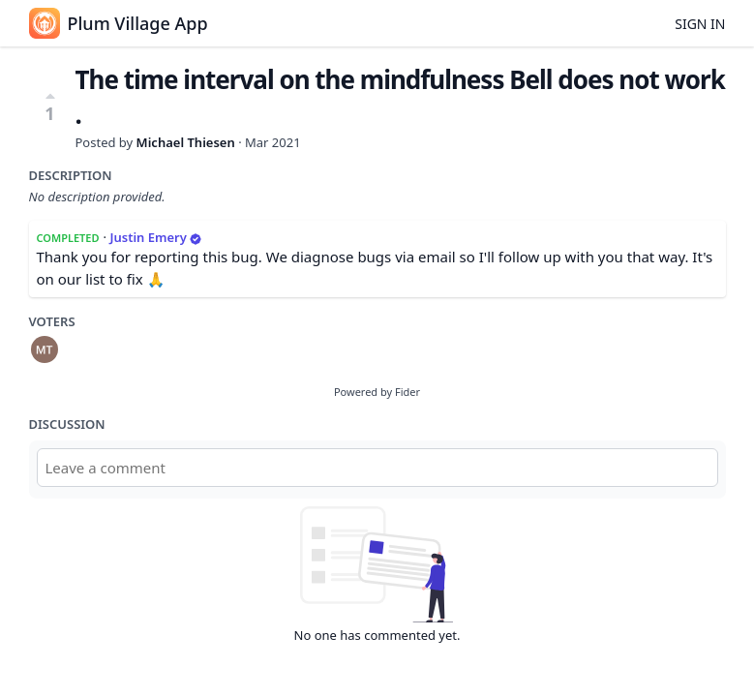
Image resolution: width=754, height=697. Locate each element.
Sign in (700, 24)
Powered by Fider (377, 391)
